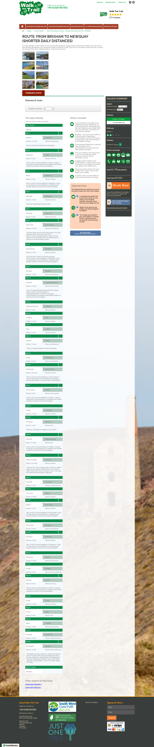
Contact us (122, 2)
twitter (133, 2)
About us (100, 2)
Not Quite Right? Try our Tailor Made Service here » (85, 233)
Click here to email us (26, 713)
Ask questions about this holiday (117, 208)
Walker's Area (110, 2)
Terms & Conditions (91, 702)
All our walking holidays (93, 26)
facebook (130, 2)
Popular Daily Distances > (33, 684)
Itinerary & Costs (33, 93)
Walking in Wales (77, 26)
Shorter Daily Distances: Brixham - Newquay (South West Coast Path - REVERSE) (69, 31)
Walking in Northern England (59, 26)
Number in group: (35, 108)
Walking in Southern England (36, 26)
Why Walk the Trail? (111, 26)
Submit (111, 718)
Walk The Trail (31, 8)
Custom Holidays (39, 31)
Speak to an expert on (57, 6)
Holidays (29, 31)
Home (23, 31)
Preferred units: (112, 109)
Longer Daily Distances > (33, 687)
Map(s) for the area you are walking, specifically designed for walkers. (88, 208)
